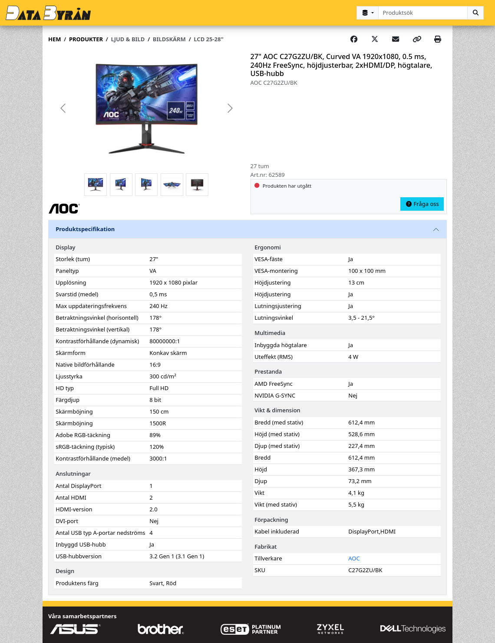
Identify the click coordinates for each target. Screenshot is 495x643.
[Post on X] (375, 39)
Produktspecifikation (85, 228)
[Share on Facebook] (354, 39)
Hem (54, 39)
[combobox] (423, 13)
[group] (146, 108)
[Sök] (475, 13)
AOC (354, 558)
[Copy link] (417, 39)
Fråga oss (422, 203)
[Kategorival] (367, 13)
